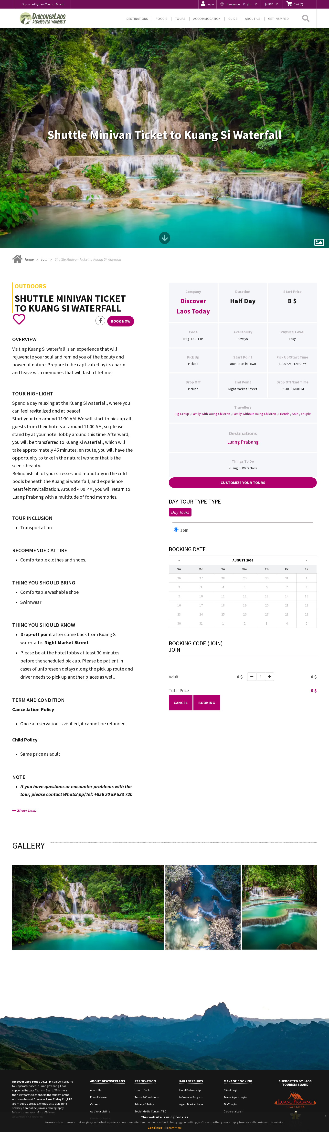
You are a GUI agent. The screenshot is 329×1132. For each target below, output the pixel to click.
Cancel (181, 647)
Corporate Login (233, 1057)
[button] (238, 4)
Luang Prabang (243, 387)
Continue (155, 1127)
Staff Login (230, 1050)
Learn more (174, 1128)
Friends (283, 359)
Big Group (182, 359)
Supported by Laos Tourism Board (43, 4)
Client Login (231, 1036)
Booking (206, 647)
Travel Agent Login (235, 1043)
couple (306, 359)
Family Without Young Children (254, 359)
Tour (44, 204)
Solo (295, 359)
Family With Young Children (210, 359)
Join (183, 475)
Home (29, 204)
